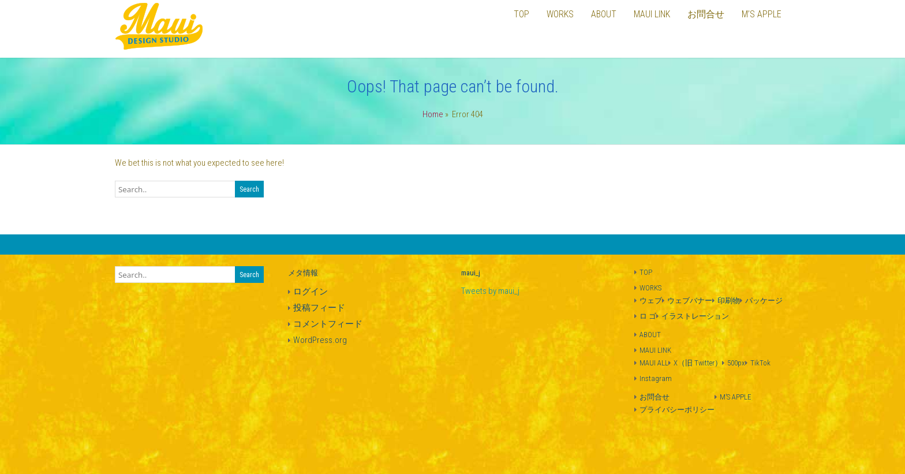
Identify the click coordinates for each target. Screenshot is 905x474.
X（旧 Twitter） (698, 363)
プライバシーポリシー (677, 409)
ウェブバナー (689, 300)
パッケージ (764, 300)
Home (432, 114)
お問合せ (655, 397)
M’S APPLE (735, 397)
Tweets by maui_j (490, 291)
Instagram (656, 378)
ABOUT (650, 334)
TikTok (760, 363)
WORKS (650, 287)
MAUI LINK (655, 350)
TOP (646, 272)
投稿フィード (319, 308)
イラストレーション (695, 316)
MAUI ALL (654, 363)
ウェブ (651, 300)
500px (736, 363)
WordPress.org (320, 340)
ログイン (310, 291)
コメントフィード (327, 324)
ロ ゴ (648, 316)
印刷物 (728, 300)
